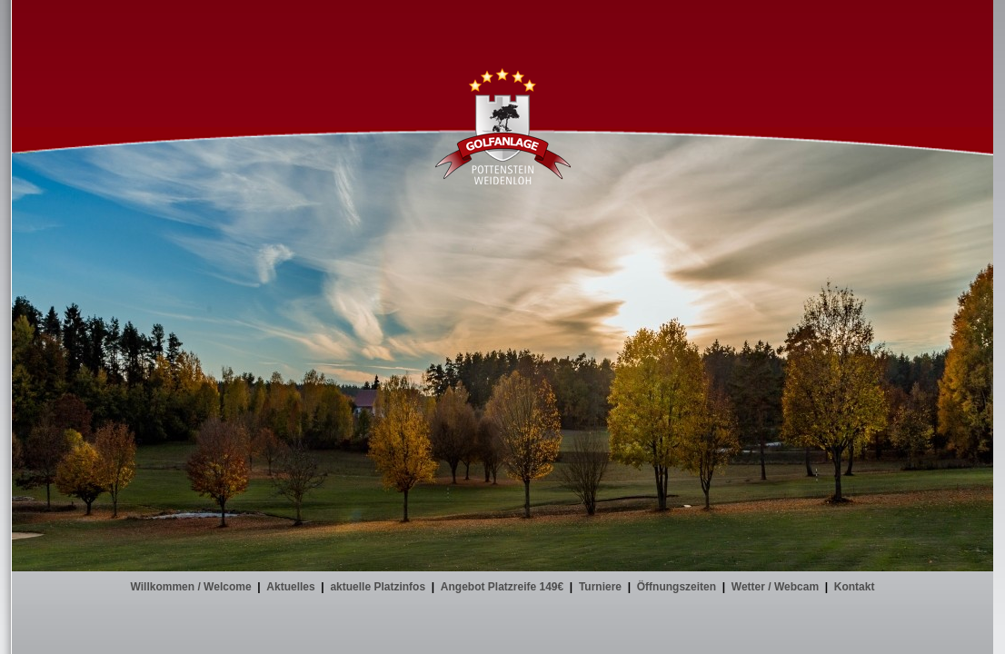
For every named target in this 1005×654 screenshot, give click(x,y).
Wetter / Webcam (775, 586)
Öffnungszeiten (676, 586)
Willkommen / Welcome (191, 586)
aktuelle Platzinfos (377, 586)
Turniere (600, 586)
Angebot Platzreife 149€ (502, 586)
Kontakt (854, 586)
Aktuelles (290, 586)
